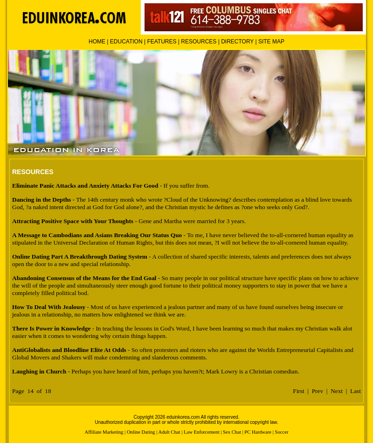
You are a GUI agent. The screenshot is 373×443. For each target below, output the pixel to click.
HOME (97, 41)
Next (337, 390)
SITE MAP (271, 41)
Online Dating (141, 432)
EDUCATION (126, 41)
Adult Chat (169, 432)
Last (355, 390)
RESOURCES (198, 41)
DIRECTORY (237, 41)
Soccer (282, 432)
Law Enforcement (202, 432)
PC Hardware (257, 432)
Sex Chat (232, 432)
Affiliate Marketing (103, 432)
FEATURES (161, 41)
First (298, 390)
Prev (317, 390)
